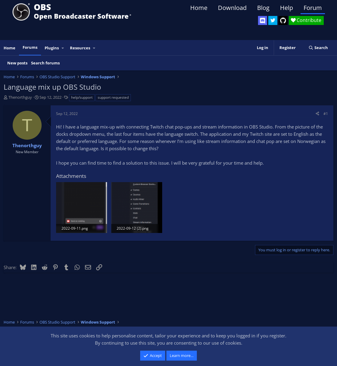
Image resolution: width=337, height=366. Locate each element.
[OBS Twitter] (272, 20)
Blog (263, 8)
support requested (113, 97)
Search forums (45, 63)
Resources (80, 48)
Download (232, 8)
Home (198, 8)
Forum (313, 8)
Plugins (52, 48)
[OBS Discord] (262, 20)
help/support (82, 97)
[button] (63, 48)
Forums (30, 47)
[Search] (318, 47)
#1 (325, 113)
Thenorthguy (20, 97)
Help (286, 8)
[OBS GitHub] (283, 20)
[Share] (317, 113)
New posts (17, 63)
